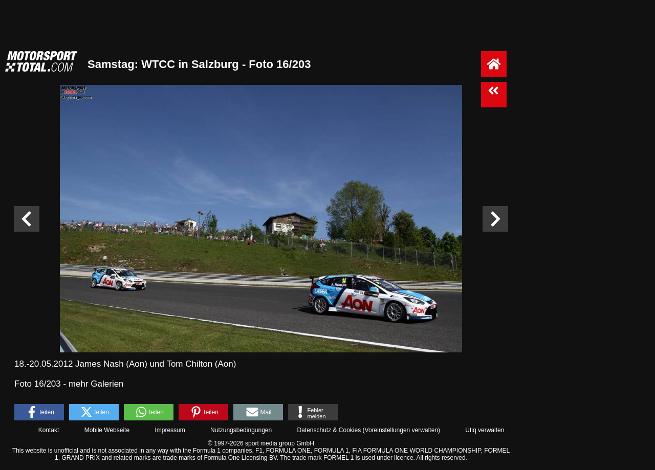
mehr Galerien (96, 384)
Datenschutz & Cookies (329, 430)
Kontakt (48, 430)
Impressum (170, 430)
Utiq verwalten (484, 430)
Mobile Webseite (107, 430)
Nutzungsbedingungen (241, 430)
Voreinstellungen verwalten (401, 430)
